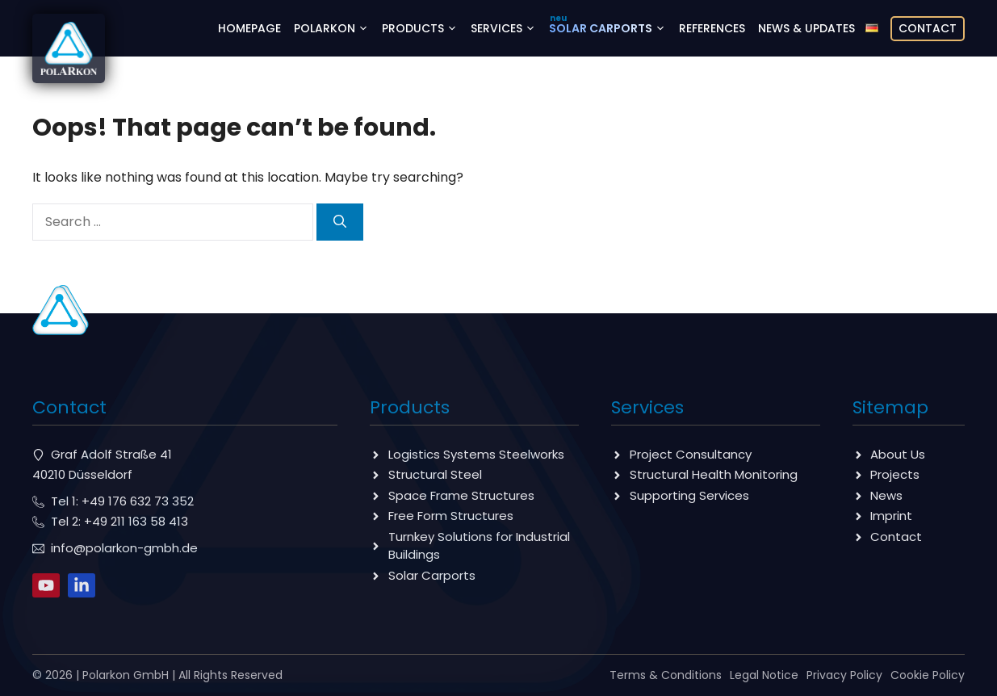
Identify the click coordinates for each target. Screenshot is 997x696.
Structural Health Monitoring (714, 474)
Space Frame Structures (461, 495)
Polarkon (334, 28)
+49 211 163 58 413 (136, 521)
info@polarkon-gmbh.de (124, 547)
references (712, 28)
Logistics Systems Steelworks (476, 454)
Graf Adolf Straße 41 (111, 454)
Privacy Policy (844, 675)
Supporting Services (689, 495)
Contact (928, 28)
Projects (895, 474)
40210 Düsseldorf (82, 474)
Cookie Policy (927, 675)
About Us (897, 454)
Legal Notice (764, 675)
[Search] (339, 222)
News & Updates (806, 28)
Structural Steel (435, 474)
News (886, 495)
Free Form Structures (450, 515)
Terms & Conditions (666, 675)
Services (506, 28)
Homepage (249, 28)
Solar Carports (610, 28)
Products (423, 28)
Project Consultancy (691, 454)
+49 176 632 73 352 (138, 501)
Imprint (891, 515)
